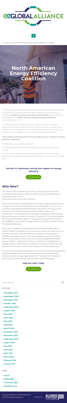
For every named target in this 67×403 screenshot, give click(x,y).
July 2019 (8, 346)
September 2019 (11, 339)
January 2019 (9, 364)
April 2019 (8, 353)
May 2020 (8, 321)
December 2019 (11, 332)
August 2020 (9, 311)
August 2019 (9, 343)
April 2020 (8, 325)
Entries (9, 379)
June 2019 (8, 350)
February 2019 (10, 360)
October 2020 (10, 303)
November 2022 (11, 300)
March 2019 (9, 357)
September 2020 (11, 307)
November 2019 (10, 335)
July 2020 (8, 314)
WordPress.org (10, 386)
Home (15, 43)
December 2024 (11, 293)
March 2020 (9, 328)
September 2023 (11, 296)
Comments (10, 383)
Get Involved (33, 177)
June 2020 (8, 318)
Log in (6, 375)
